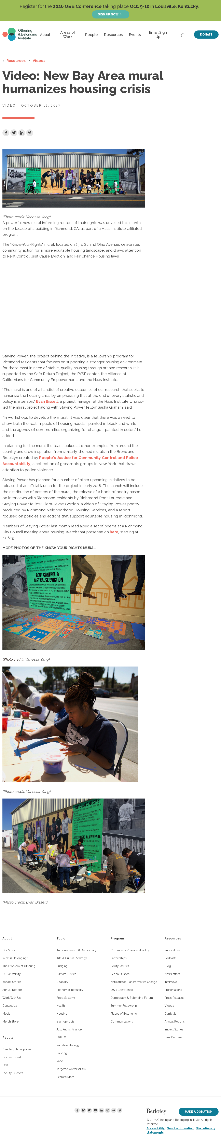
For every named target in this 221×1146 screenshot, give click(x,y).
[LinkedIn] (101, 1110)
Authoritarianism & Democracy (76, 950)
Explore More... (66, 1077)
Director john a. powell (17, 1049)
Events (135, 34)
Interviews (171, 982)
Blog (168, 966)
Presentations (173, 989)
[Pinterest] (119, 1110)
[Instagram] (107, 1110)
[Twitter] (89, 1110)
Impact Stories (11, 982)
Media (6, 1013)
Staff (5, 1065)
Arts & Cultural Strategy (71, 958)
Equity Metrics (120, 966)
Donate (206, 34)
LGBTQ (61, 1037)
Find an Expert (11, 1057)
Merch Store (10, 1021)
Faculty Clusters (12, 1073)
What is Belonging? (15, 958)
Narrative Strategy (67, 1045)
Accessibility (156, 1128)
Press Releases (174, 997)
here (114, 531)
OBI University (11, 974)
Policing (61, 1053)
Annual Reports (12, 989)
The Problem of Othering (18, 966)
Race (59, 1061)
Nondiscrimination (180, 1128)
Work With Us (11, 997)
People (91, 34)
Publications (172, 950)
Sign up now (108, 14)
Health (60, 1005)
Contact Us (9, 1005)
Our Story (8, 950)
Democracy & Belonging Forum (132, 997)
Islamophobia (65, 1021)
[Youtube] (95, 1110)
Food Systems (65, 997)
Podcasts (171, 958)
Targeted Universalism (71, 1069)
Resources (113, 34)
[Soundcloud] (113, 1110)
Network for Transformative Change (134, 982)
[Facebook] (77, 1110)
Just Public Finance (69, 1029)
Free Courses (173, 1037)
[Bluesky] (83, 1110)
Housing (61, 1013)
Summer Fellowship (124, 1005)
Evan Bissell (47, 401)
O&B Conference (122, 989)
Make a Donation (198, 1112)
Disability (62, 982)
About (45, 34)
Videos (39, 60)
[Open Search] (183, 34)
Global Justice (120, 974)
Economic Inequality (69, 989)
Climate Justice (66, 974)
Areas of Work (67, 34)
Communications (122, 1021)
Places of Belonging (124, 1013)
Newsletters (172, 974)
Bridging (62, 966)
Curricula (170, 1013)
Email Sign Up (158, 34)
